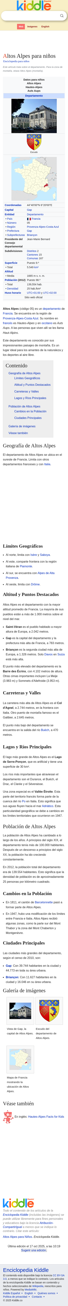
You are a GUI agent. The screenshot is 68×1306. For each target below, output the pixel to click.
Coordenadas (13, 205)
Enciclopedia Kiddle (15, 1214)
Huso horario (13, 292)
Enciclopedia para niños (16, 61)
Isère (33, 554)
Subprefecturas (16, 235)
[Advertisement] (34, 41)
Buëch (45, 730)
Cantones (32, 254)
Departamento (34, 95)
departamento (52, 308)
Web (21, 26)
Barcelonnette (44, 902)
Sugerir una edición (33, 1250)
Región (11, 226)
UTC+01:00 (33, 292)
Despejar (54, 16)
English (45, 26)
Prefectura (13, 230)
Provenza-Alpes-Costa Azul (43, 226)
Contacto (37, 1296)
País (9, 218)
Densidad (12, 288)
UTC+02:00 (50, 292)
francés (7, 323)
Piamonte (26, 566)
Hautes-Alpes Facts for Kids (46, 1116)
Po (24, 801)
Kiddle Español (11, 1293)
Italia (47, 464)
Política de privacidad (15, 1296)
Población (11, 280)
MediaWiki (30, 1289)
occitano (47, 323)
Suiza (61, 654)
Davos (48, 654)
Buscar (61, 16)
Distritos (31, 251)
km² (36, 267)
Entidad (9, 214)
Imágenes (32, 26)
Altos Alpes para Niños (17, 1236)
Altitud (9, 271)
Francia (36, 218)
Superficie (11, 262)
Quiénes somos (46, 1293)
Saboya (45, 554)
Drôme (35, 584)
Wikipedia (37, 1286)
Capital (9, 209)
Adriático (47, 806)
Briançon (32, 235)
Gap (29, 209)
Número (11, 222)
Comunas (32, 258)
